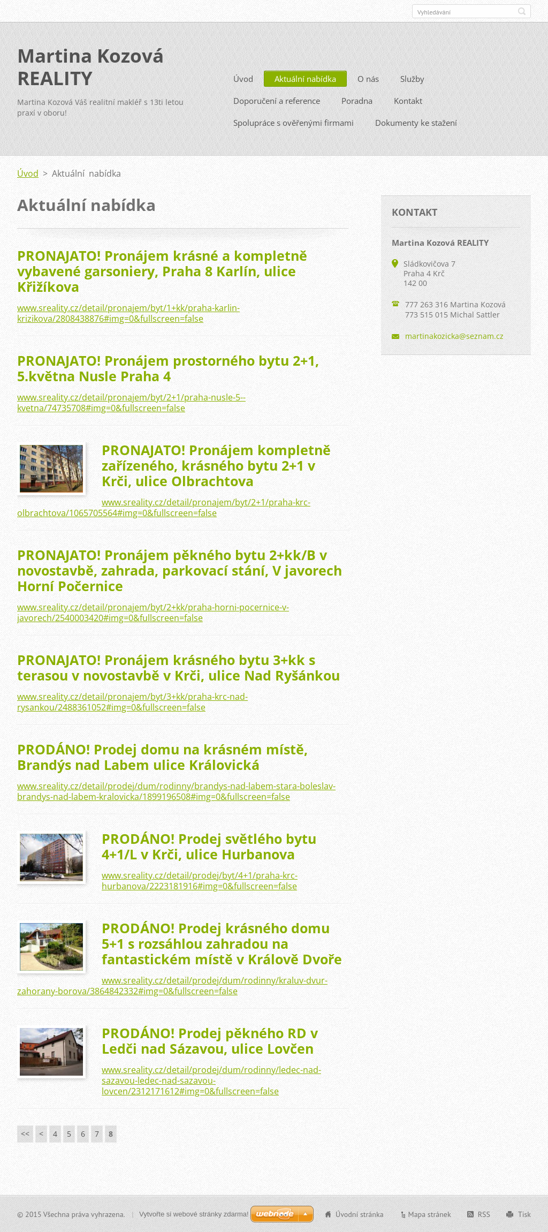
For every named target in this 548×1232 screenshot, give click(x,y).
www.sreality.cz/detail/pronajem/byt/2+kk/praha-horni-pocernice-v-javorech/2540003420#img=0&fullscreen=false (153, 612)
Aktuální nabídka (305, 78)
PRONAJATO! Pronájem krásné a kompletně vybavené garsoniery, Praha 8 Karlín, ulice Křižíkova (162, 270)
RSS (484, 1214)
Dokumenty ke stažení (416, 122)
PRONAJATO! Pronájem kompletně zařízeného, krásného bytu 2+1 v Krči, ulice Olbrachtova (216, 464)
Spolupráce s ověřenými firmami (293, 122)
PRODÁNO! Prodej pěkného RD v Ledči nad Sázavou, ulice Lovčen (210, 1040)
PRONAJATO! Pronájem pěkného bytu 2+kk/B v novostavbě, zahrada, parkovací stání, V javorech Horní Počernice (179, 569)
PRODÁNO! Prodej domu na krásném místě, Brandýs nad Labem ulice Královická (162, 756)
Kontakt (408, 100)
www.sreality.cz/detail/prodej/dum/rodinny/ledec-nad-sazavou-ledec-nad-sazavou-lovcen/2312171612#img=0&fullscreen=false (211, 1080)
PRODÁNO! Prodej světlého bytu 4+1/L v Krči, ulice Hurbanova (209, 846)
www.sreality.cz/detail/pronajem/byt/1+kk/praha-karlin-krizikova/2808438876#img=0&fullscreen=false (128, 312)
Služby (412, 78)
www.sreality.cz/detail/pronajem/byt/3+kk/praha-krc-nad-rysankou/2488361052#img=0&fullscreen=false (132, 701)
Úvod (243, 78)
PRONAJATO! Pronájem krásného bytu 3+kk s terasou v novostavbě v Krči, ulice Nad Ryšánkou (178, 667)
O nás (368, 78)
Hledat (522, 11)
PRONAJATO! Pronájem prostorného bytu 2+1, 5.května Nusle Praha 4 (168, 367)
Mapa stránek (429, 1214)
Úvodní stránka (360, 1214)
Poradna (356, 100)
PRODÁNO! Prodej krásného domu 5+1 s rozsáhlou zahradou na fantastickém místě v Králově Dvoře (222, 943)
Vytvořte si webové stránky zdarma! (194, 1214)
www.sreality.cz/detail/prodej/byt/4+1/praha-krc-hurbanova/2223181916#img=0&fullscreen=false (200, 880)
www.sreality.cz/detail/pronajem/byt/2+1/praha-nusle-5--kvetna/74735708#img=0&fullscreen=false (131, 402)
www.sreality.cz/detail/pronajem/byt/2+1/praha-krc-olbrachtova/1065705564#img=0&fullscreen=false (163, 507)
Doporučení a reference (276, 100)
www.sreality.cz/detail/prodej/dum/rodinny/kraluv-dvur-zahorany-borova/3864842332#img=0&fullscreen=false (172, 985)
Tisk (524, 1214)
